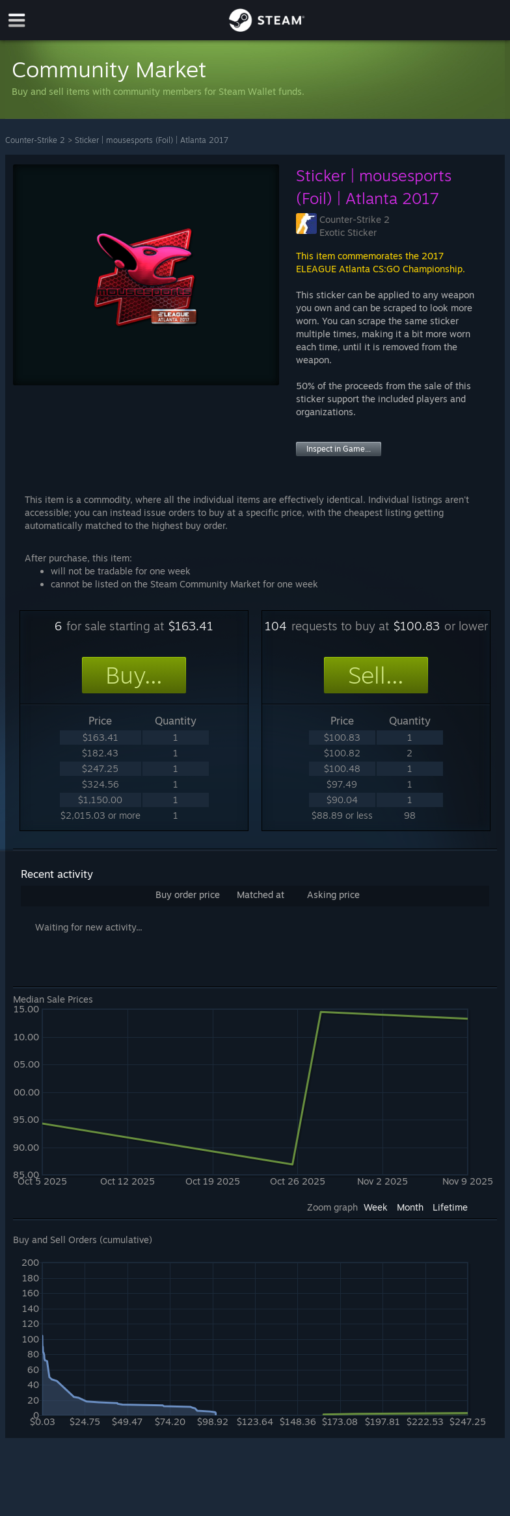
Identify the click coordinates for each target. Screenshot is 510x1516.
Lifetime (450, 1207)
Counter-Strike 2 (35, 140)
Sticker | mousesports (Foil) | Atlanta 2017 (151, 140)
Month (410, 1207)
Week (376, 1207)
